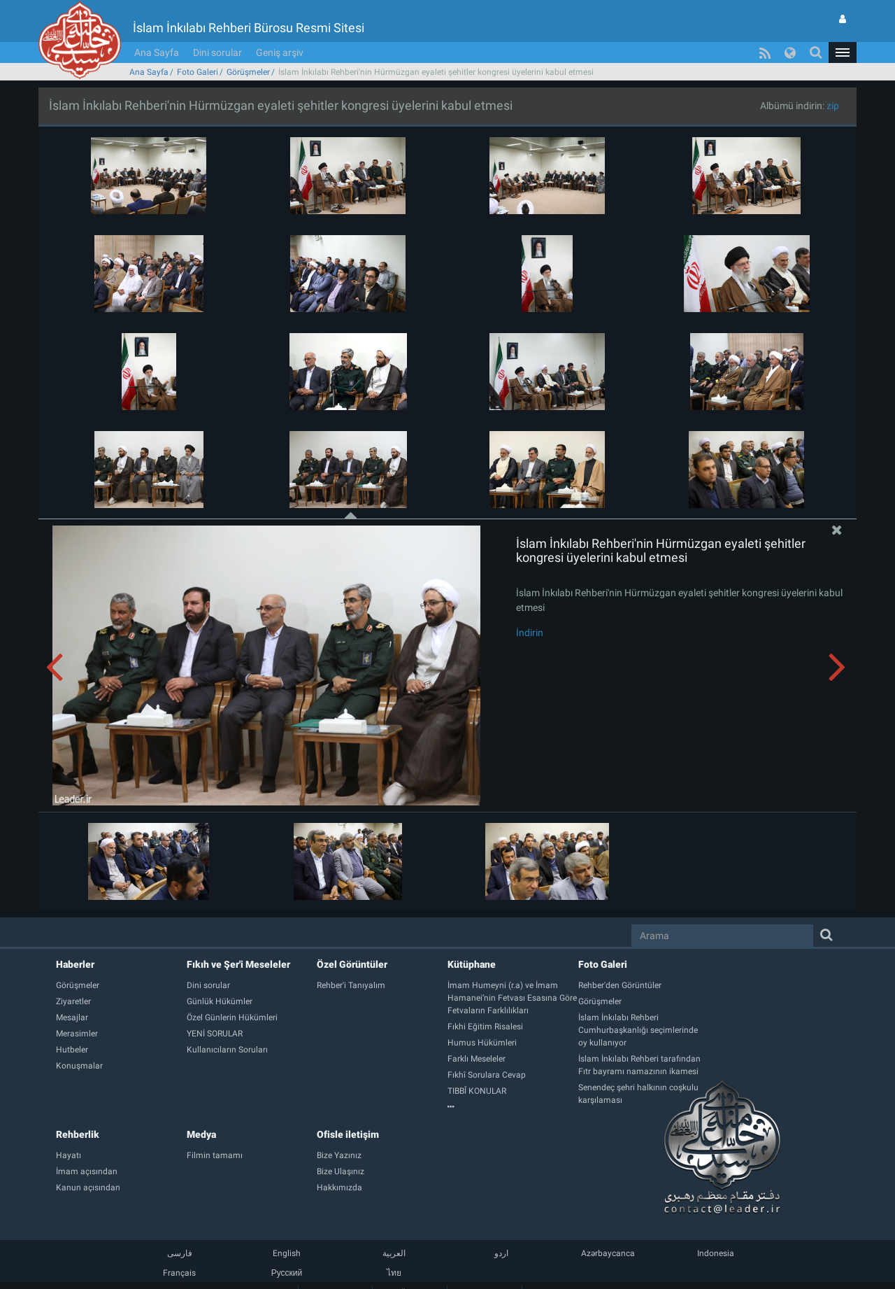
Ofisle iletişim (348, 1113)
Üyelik (410, 1271)
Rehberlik (77, 1113)
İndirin (529, 611)
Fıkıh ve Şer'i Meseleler (238, 943)
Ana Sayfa (156, 31)
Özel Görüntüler (352, 943)
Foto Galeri (197, 51)
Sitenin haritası (335, 1271)
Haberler (75, 943)
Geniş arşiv (279, 31)
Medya (201, 1113)
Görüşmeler (248, 51)
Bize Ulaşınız (484, 1271)
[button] (843, 31)
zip (832, 84)
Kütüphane (472, 943)
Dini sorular (217, 31)
